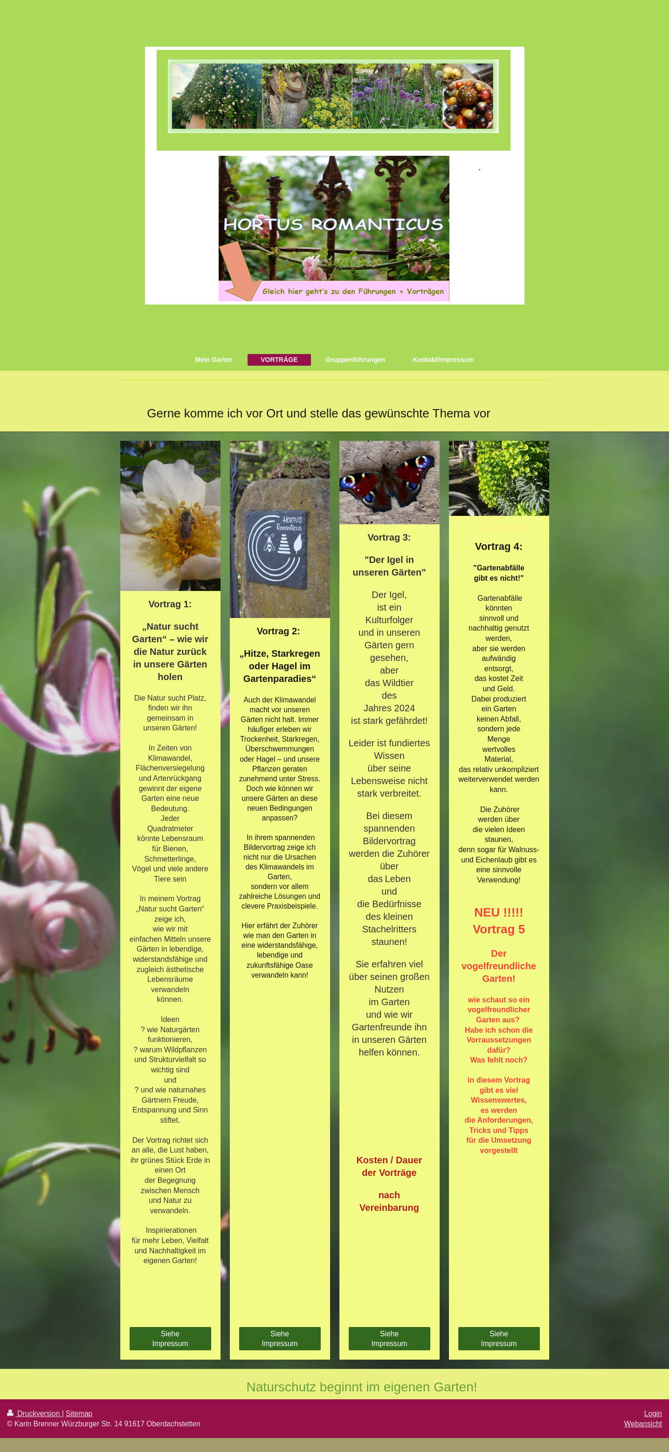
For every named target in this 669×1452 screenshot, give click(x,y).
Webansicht (643, 1424)
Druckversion (34, 1413)
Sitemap (79, 1413)
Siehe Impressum (170, 1339)
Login (653, 1413)
